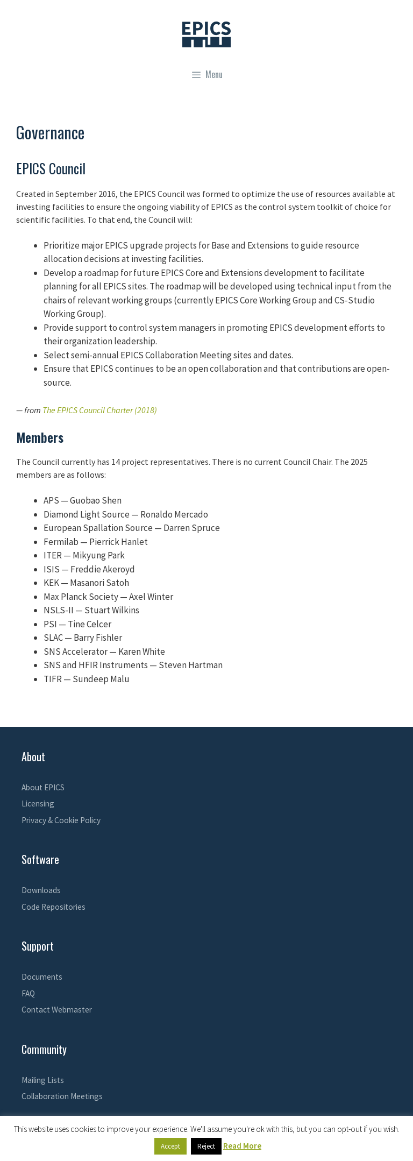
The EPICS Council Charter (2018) (99, 410)
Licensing (38, 803)
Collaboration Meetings (62, 1096)
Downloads (41, 890)
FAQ (28, 993)
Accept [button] (170, 1146)
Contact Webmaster (57, 1009)
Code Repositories (54, 907)
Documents (42, 977)
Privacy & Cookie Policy (61, 820)
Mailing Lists (43, 1080)
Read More (242, 1146)
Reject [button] (206, 1146)
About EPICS (43, 787)
